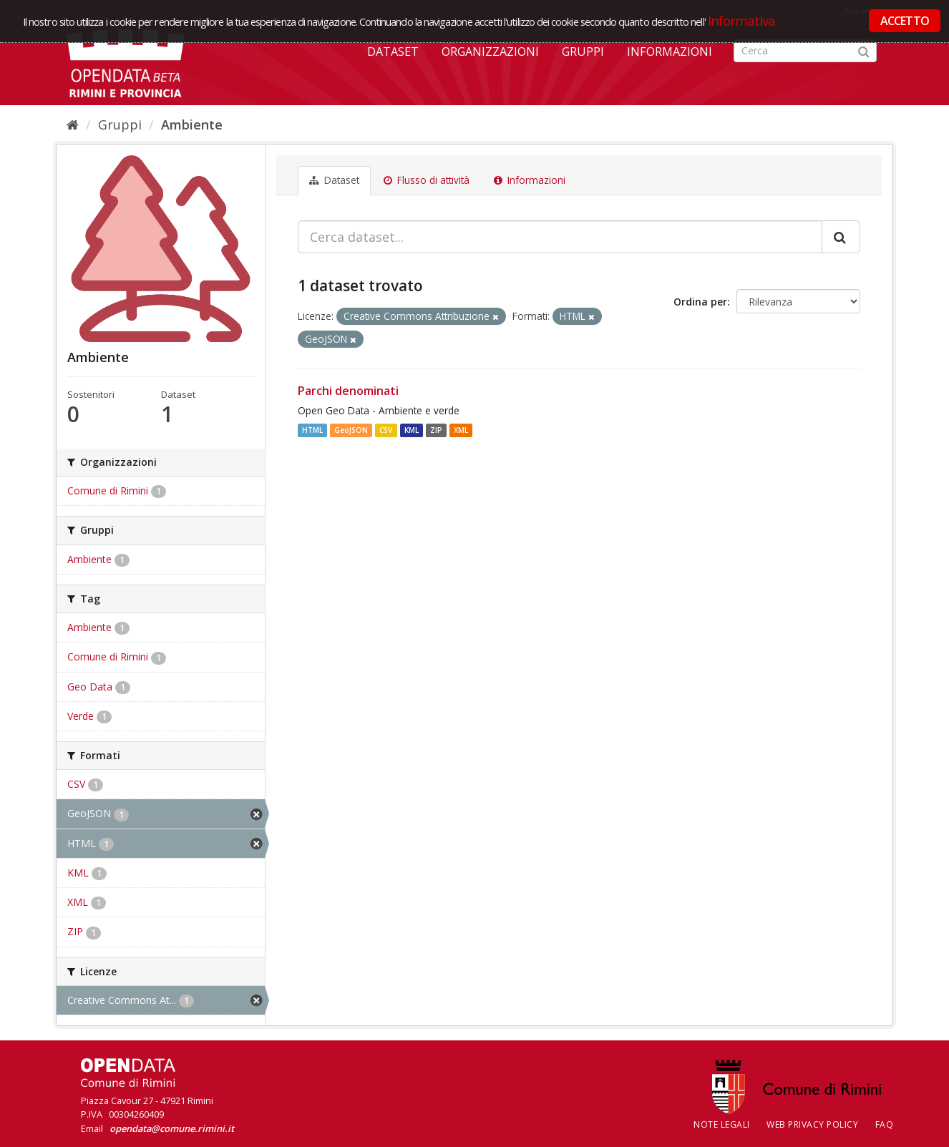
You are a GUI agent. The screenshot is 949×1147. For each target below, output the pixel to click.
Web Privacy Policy (812, 1124)
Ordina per (700, 301)
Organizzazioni (490, 51)
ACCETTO (904, 21)
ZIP (436, 430)
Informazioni (669, 51)
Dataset (393, 51)
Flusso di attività (426, 180)
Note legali (722, 1124)
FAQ (884, 1124)
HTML (312, 430)
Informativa (742, 20)
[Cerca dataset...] (560, 236)
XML (461, 430)
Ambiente (192, 124)
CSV (385, 430)
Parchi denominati (348, 391)
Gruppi (583, 51)
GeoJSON (351, 430)
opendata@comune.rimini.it (172, 1128)
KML (411, 430)
